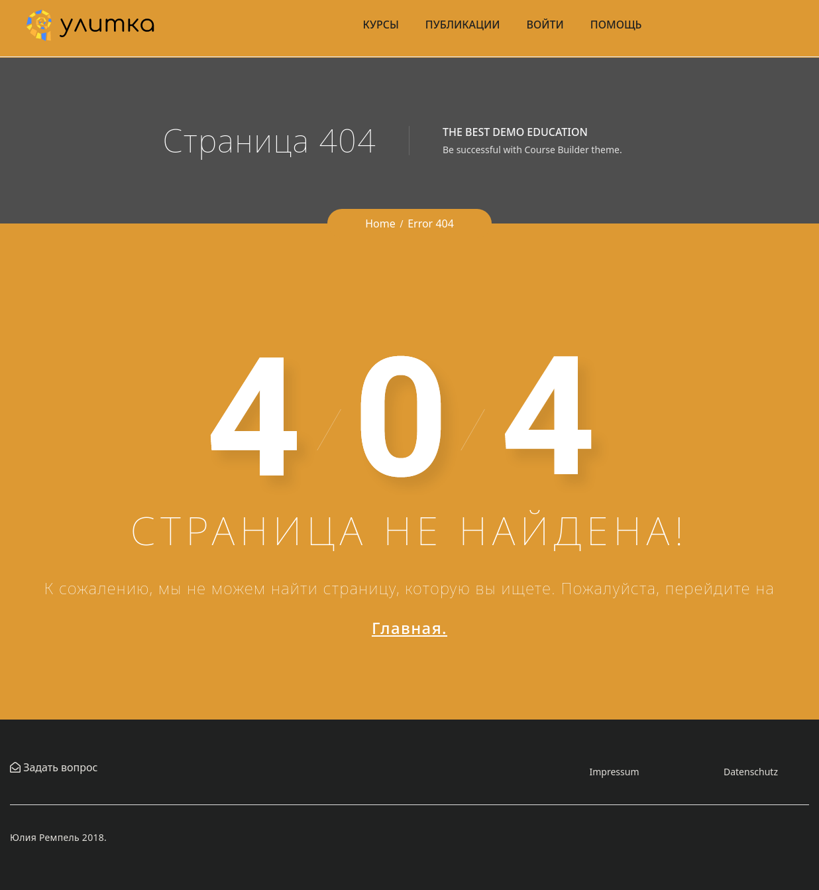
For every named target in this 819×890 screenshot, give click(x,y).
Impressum (614, 771)
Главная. (409, 628)
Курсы (381, 24)
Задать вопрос (59, 767)
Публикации (462, 24)
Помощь (616, 24)
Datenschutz (751, 771)
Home (380, 223)
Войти (545, 24)
